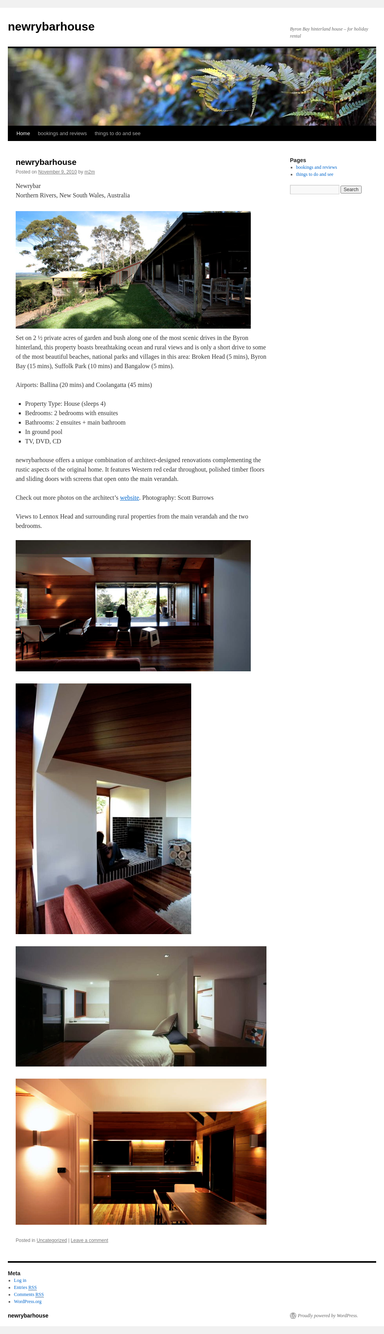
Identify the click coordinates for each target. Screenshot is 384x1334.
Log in (20, 1280)
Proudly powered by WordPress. (328, 1315)
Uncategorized (51, 1240)
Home (23, 133)
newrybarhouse (51, 26)
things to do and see (118, 133)
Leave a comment (89, 1240)
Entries (25, 1288)
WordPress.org (28, 1301)
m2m (90, 172)
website (129, 497)
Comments (29, 1295)
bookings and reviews (62, 133)
